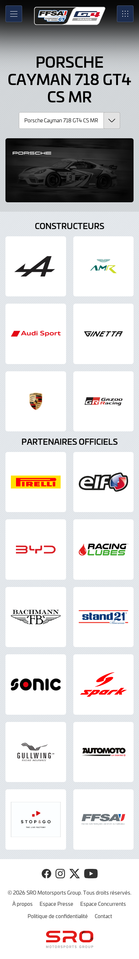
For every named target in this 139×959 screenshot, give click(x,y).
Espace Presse (56, 903)
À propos (22, 903)
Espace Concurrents (103, 903)
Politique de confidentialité (58, 916)
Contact (103, 916)
